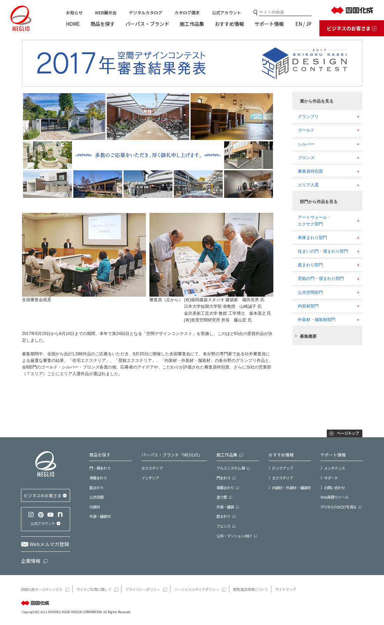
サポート (331, 478)
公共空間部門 (310, 292)
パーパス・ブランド (147, 23)
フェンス (223, 526)
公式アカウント (226, 12)
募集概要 (308, 336)
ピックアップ (282, 468)
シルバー (306, 144)
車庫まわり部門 (312, 237)
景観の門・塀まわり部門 (321, 278)
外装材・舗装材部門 (316, 319)
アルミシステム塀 (230, 468)
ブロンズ (306, 157)
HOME (73, 23)
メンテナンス (334, 468)
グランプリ (308, 116)
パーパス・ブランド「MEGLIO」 (171, 455)
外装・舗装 (225, 507)
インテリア (150, 478)
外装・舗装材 (100, 516)
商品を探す (102, 23)
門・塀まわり (100, 468)
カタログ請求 (187, 12)
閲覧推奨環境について (250, 589)
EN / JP (303, 23)
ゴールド (306, 130)
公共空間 (96, 497)
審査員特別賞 (310, 171)
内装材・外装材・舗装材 (291, 487)
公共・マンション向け (234, 536)
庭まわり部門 (310, 264)
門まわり (223, 478)
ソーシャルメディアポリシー (196, 589)
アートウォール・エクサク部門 (314, 220)
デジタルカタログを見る (338, 507)
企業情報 (30, 560)
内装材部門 (308, 306)
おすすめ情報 (229, 23)
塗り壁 (221, 497)
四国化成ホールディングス (41, 589)
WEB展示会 (106, 12)
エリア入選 (308, 185)
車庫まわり (98, 478)
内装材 (94, 507)
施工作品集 (192, 23)
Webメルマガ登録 (49, 544)
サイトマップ (285, 589)
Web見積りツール (334, 497)
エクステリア (152, 468)
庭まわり (96, 488)
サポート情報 (269, 23)
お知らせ (74, 12)
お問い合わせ (334, 487)
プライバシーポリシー (142, 589)
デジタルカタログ (145, 12)
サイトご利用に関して (93, 589)
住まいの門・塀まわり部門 (323, 251)
